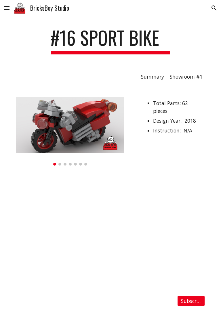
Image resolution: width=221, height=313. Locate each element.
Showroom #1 (186, 76)
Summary (152, 76)
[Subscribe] (191, 301)
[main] (110, 40)
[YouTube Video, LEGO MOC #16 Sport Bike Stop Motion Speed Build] (110, 230)
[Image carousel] (70, 131)
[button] (7, 8)
